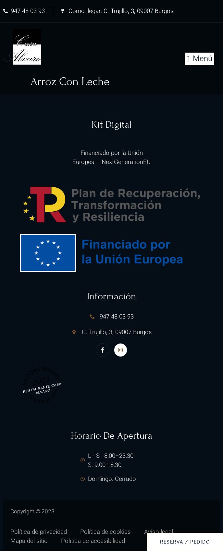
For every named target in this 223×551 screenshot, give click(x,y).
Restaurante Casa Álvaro (41, 388)
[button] (199, 59)
